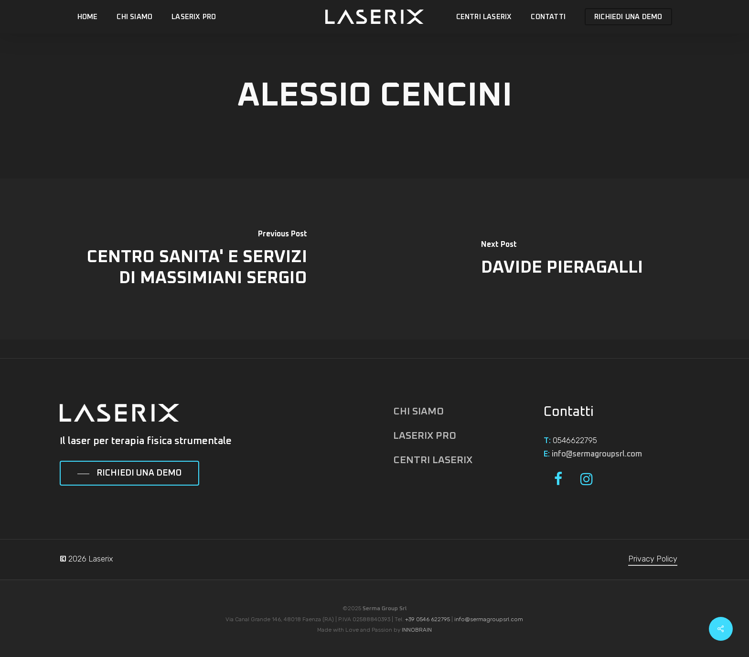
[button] (129, 473)
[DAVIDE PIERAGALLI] (561, 259)
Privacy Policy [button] (652, 558)
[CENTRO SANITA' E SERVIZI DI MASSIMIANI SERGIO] (187, 259)
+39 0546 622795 (427, 619)
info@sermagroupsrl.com (597, 454)
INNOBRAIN (417, 629)
